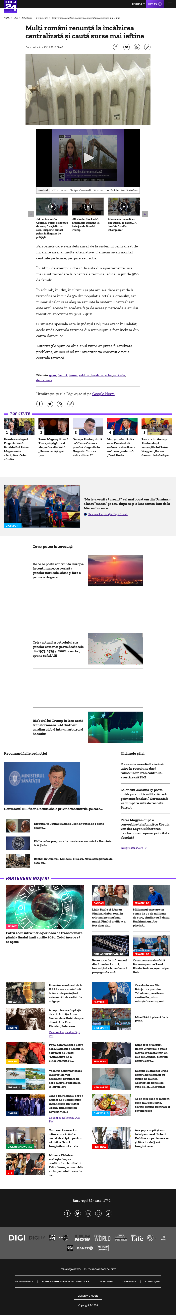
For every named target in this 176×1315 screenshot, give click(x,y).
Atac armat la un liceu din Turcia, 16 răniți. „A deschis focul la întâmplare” (122, 225)
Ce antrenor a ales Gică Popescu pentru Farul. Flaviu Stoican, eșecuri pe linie (151, 966)
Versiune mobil (88, 1295)
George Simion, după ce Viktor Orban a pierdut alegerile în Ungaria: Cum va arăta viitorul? (87, 447)
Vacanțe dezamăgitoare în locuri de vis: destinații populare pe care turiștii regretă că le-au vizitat (65, 1079)
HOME (7, 17)
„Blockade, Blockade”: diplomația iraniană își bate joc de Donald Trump (85, 225)
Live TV (152, 4)
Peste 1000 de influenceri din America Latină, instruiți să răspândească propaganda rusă (109, 966)
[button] (88, 157)
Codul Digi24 (106, 1281)
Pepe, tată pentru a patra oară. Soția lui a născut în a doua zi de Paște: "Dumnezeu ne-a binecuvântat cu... (66, 1053)
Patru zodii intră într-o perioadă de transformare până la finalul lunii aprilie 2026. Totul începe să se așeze (44, 937)
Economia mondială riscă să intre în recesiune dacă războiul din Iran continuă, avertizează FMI (142, 770)
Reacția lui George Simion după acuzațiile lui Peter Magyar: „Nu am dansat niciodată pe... (156, 447)
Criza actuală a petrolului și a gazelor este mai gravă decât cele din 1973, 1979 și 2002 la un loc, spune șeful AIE (58, 649)
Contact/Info (153, 1281)
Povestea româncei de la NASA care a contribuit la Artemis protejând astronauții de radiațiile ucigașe (66, 993)
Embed (43, 190)
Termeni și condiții (71, 1269)
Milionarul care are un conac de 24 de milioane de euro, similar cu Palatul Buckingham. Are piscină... (151, 917)
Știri (16, 17)
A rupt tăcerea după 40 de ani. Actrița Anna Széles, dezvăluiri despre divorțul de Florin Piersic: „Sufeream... (66, 1018)
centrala (119, 375)
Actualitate (27, 17)
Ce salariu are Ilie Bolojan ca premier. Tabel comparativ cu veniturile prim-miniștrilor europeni (149, 993)
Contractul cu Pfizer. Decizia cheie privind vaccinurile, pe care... (53, 809)
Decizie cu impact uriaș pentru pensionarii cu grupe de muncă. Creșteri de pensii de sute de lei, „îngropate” (151, 1079)
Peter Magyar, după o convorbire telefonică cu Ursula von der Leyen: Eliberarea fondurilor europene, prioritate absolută (145, 829)
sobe (108, 375)
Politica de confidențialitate (100, 1269)
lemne (73, 375)
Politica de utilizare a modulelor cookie (65, 1281)
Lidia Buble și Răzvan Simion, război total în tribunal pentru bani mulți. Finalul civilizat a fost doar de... (109, 917)
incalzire (97, 375)
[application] (88, 158)
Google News (103, 393)
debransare (44, 380)
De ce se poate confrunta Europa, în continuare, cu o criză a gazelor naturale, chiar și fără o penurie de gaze (58, 570)
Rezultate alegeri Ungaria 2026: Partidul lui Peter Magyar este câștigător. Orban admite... (16, 449)
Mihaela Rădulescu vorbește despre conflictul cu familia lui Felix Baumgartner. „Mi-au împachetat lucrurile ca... (66, 1165)
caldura (84, 375)
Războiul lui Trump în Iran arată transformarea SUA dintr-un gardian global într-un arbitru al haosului (58, 727)
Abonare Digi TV (24, 1281)
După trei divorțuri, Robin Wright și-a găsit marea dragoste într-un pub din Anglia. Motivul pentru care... (151, 1053)
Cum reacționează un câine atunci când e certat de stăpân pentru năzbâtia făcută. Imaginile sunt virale (65, 1138)
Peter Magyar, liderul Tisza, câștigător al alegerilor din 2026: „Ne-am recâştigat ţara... (53, 447)
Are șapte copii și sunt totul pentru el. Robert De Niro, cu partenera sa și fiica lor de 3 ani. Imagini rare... (152, 1138)
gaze (52, 375)
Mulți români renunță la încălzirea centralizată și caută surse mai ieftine (86, 17)
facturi (63, 375)
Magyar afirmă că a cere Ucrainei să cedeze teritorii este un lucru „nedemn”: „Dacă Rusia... (121, 447)
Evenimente (42, 17)
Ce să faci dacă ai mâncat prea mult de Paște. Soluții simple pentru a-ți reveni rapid (152, 1104)
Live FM (137, 3)
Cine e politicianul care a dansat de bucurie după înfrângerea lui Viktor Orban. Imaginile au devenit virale (66, 1103)
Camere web (129, 1281)
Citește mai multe (132, 848)
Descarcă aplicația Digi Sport (108, 514)
